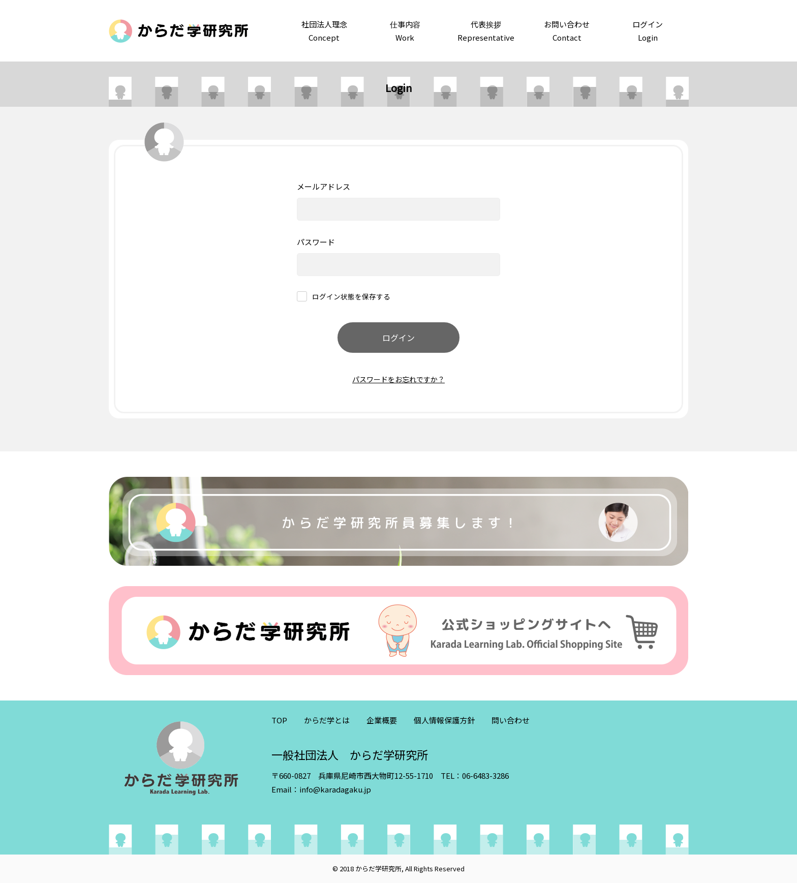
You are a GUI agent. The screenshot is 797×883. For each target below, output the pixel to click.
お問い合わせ (567, 31)
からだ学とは (327, 720)
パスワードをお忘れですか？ (398, 379)
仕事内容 (404, 31)
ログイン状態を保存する (351, 296)
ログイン (647, 31)
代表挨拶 (485, 31)
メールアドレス (323, 186)
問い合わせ (511, 720)
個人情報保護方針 (444, 720)
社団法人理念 (324, 31)
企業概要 (381, 720)
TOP (279, 720)
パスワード (316, 241)
